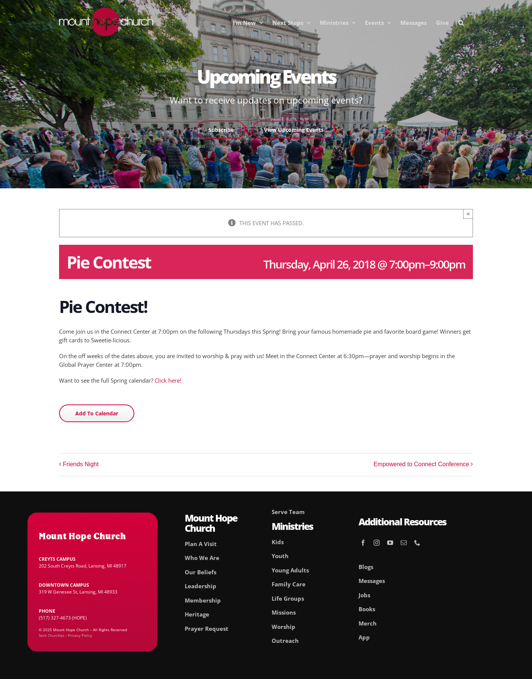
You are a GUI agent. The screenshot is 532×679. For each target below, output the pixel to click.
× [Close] (468, 214)
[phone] (417, 543)
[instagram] (377, 543)
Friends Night (81, 464)
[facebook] (363, 543)
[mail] (404, 543)
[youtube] (390, 543)
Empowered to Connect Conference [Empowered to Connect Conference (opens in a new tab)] (421, 464)
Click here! (168, 380)
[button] (461, 23)
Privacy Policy (80, 635)
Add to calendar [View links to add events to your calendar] (96, 413)
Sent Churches (51, 635)
